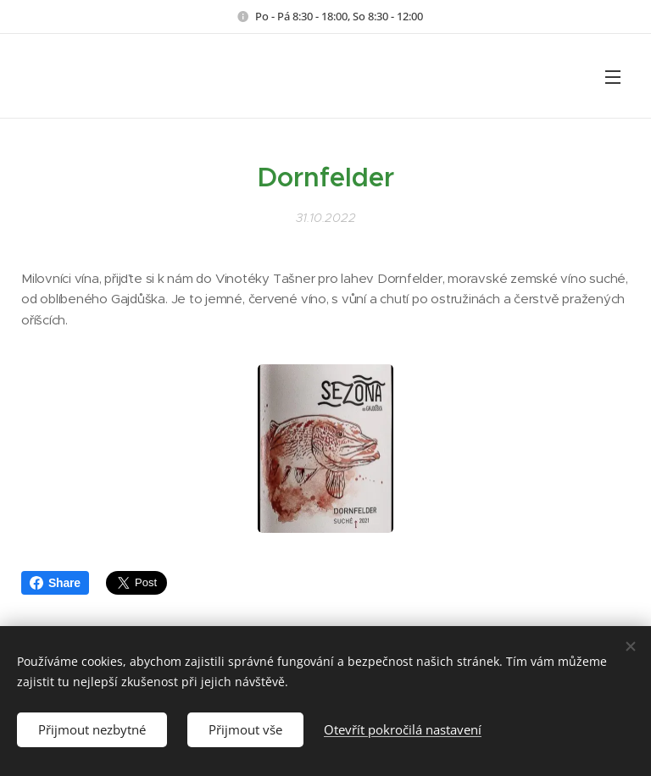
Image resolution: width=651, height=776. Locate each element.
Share (55, 583)
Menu (612, 77)
